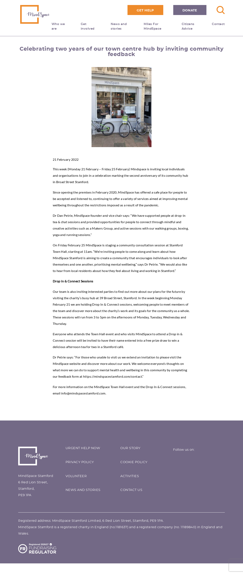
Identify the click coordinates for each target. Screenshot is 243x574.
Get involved (91, 26)
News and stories (119, 26)
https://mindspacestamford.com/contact (112, 376)
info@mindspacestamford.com (83, 393)
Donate (189, 10)
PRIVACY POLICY (80, 462)
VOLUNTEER (76, 476)
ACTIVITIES (129, 476)
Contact (218, 24)
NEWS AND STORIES (83, 490)
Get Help (145, 10)
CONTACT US (131, 490)
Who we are (61, 26)
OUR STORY (130, 448)
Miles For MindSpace (152, 26)
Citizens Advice (188, 26)
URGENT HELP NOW (83, 448)
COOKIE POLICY (133, 462)
